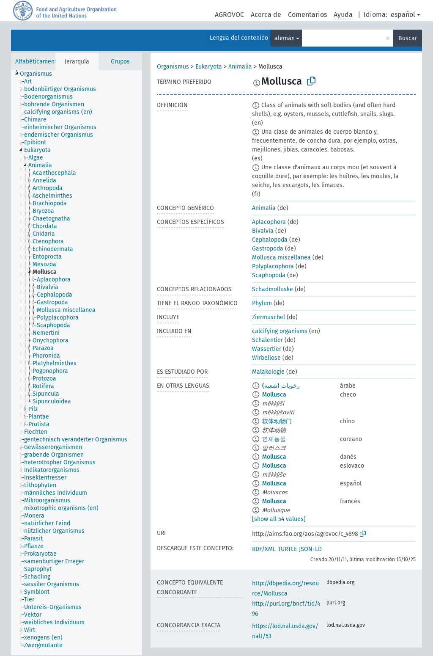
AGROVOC (229, 15)
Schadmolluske (272, 289)
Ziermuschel (268, 317)
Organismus (173, 66)
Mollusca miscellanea (281, 257)
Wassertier (266, 349)
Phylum (262, 303)
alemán (284, 38)
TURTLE (287, 549)
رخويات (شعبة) (281, 385)
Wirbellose (266, 357)
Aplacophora (269, 222)
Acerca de (266, 15)
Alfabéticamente (37, 61)
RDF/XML (264, 549)
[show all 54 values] (279, 519)
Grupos (120, 61)
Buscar (407, 38)
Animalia (240, 66)
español (403, 15)
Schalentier (267, 340)
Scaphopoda (268, 275)
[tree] (76, 362)
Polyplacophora (273, 266)
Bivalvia (263, 230)
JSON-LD (310, 549)
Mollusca (274, 394)
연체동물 (274, 439)
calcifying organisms (279, 331)
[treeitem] (39, 74)
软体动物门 (277, 421)
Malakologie (268, 371)
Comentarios (307, 15)
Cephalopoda (270, 239)
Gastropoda (267, 248)
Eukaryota (208, 66)
